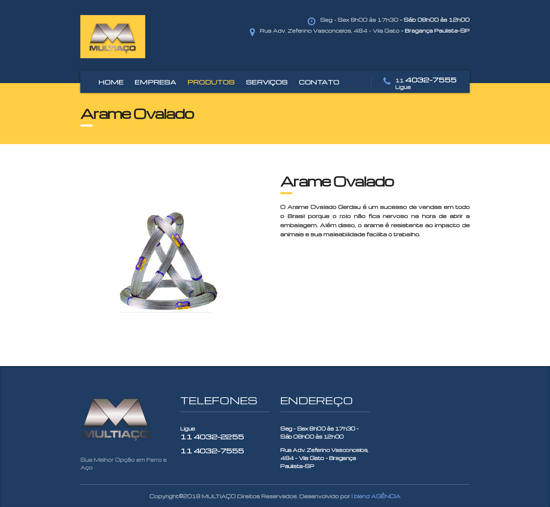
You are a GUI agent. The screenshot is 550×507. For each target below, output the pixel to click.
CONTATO (319, 82)
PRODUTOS (211, 82)
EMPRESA (155, 82)
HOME (110, 82)
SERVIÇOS (267, 82)
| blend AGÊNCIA (376, 496)
